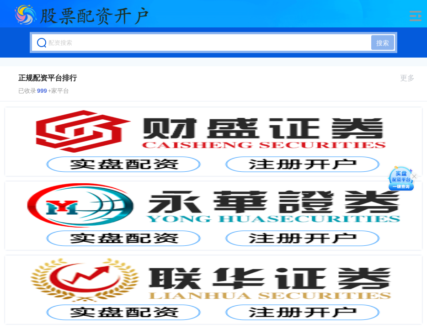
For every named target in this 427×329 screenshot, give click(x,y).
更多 (411, 78)
